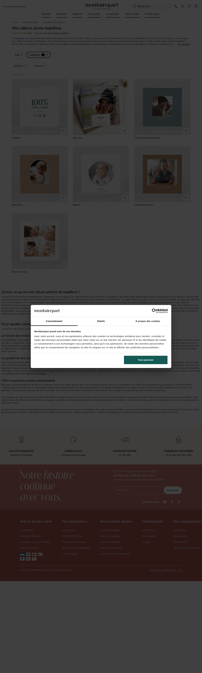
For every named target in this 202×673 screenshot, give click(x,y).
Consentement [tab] (54, 321)
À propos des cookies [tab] (147, 321)
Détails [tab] (101, 321)
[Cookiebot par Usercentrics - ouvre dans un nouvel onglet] (154, 311)
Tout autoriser (146, 360)
